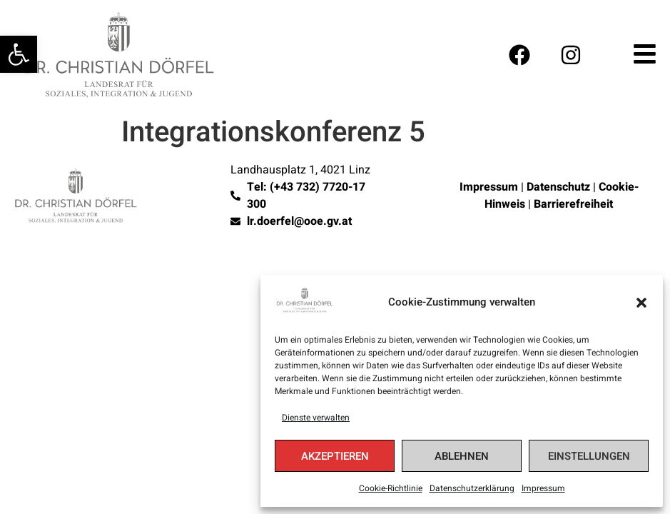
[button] (641, 303)
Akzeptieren (335, 456)
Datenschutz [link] (558, 187)
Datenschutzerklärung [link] (472, 488)
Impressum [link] (543, 488)
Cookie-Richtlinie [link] (390, 488)
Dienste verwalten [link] (316, 417)
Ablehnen (462, 456)
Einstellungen (589, 456)
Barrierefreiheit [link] (573, 204)
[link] (18, 54)
